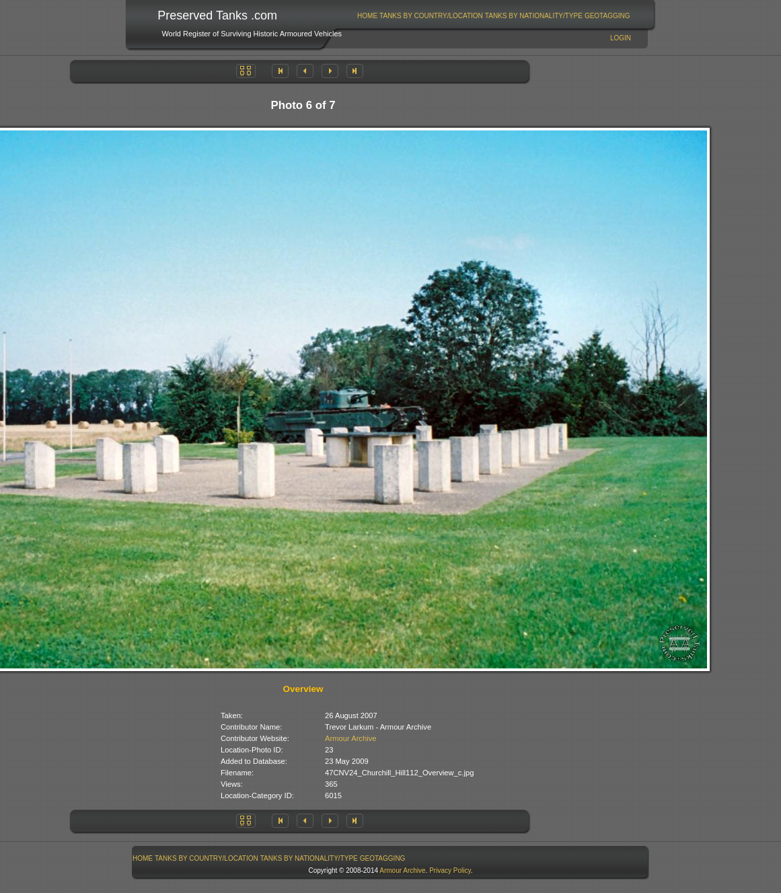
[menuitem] (368, 16)
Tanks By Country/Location (431, 16)
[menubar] (494, 16)
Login (620, 38)
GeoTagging (607, 16)
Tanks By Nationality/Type (534, 16)
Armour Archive (350, 738)
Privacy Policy (450, 870)
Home (367, 16)
